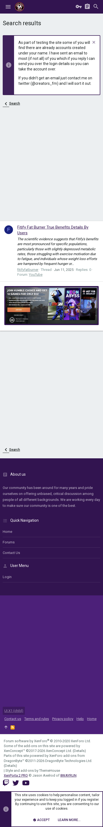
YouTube (35, 275)
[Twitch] (6, 783)
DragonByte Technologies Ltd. (68, 761)
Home (7, 532)
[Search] (96, 7)
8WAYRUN (68, 775)
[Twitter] (15, 783)
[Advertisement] (51, 166)
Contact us (11, 553)
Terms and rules (36, 719)
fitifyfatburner (27, 270)
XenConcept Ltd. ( (60, 751)
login (7, 577)
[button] (8, 7)
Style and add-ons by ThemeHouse (32, 770)
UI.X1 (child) (13, 711)
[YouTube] (25, 783)
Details (79, 751)
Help (80, 719)
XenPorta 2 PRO (16, 775)
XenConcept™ (14, 751)
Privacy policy (62, 719)
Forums (9, 542)
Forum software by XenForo (47, 741)
